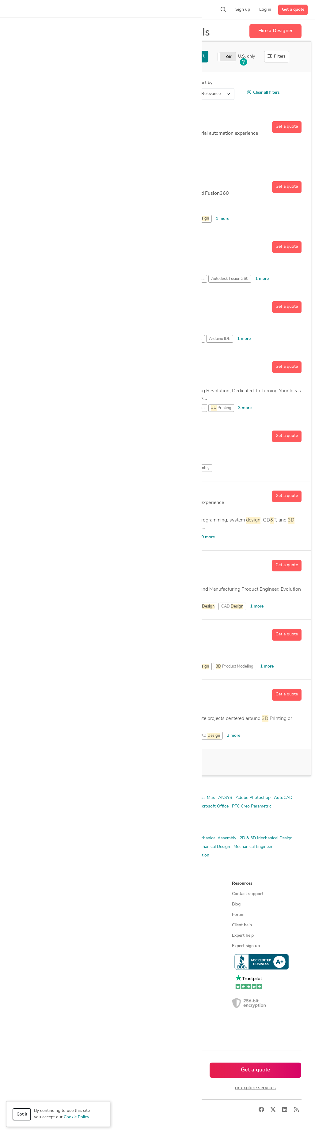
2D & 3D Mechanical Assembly (207, 838)
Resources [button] (242, 883)
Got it (22, 1114)
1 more (222, 218)
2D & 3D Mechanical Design (266, 838)
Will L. (62, 693)
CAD (186, 158)
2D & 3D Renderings (71, 847)
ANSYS (225, 798)
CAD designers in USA (109, 977)
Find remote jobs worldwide (115, 935)
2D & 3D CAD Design (34, 838)
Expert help (243, 935)
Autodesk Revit (112, 806)
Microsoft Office (213, 806)
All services (27, 967)
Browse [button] (95, 883)
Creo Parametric (178, 806)
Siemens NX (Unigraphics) (38, 815)
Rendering (176, 855)
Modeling (131, 468)
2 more (233, 735)
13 (75, 511)
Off (228, 57)
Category (22, 83)
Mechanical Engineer (252, 847)
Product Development (116, 855)
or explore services (255, 1088)
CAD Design (134, 847)
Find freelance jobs (106, 904)
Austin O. (66, 563)
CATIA (154, 806)
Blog (236, 904)
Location (128, 83)
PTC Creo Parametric (251, 806)
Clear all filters (263, 92)
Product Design (77, 855)
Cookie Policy (76, 1117)
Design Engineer (164, 847)
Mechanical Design (212, 847)
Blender (137, 806)
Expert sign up (246, 946)
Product (192, 666)
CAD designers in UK (108, 998)
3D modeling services (36, 935)
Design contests (31, 915)
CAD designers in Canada (112, 987)
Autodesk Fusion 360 (133, 219)
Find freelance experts (109, 894)
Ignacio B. (67, 125)
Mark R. (64, 185)
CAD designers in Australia (113, 1008)
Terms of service (175, 946)
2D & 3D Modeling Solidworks (42, 798)
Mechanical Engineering (36, 855)
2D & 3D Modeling (31, 847)
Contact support (248, 894)
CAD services (29, 925)
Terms (128, 1110)
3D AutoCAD (151, 798)
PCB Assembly (196, 468)
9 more (208, 537)
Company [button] (169, 883)
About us (169, 894)
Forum (238, 915)
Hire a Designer (275, 30)
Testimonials (172, 925)
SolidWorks (101, 815)
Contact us (170, 935)
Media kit (168, 915)
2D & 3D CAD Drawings (81, 838)
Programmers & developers (42, 946)
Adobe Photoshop (253, 798)
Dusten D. (67, 245)
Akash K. (66, 365)
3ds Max (207, 798)
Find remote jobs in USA (111, 946)
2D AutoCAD (87, 798)
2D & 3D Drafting (157, 838)
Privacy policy (173, 956)
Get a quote (293, 9)
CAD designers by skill (109, 967)
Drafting (117, 736)
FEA (187, 847)
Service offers (101, 915)
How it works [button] (30, 883)
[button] (76, 10)
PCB (198, 218)
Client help (242, 925)
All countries (100, 1019)
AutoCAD (186, 537)
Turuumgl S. (70, 434)
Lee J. (61, 305)
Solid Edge (77, 815)
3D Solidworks (181, 798)
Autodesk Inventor (76, 806)
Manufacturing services (38, 956)
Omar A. (65, 633)
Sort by (205, 83)
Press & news (173, 904)
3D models (98, 956)
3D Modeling (107, 847)
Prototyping (151, 855)
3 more (245, 408)
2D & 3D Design (122, 838)
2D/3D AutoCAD (119, 798)
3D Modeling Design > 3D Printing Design (65, 94)
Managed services (33, 904)
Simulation (199, 855)
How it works (29, 894)
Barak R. (65, 494)
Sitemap (96, 1029)
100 (69, 762)
